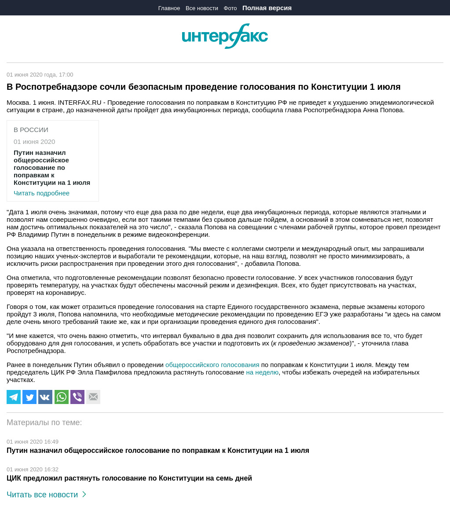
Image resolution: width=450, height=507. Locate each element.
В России (31, 129)
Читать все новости (46, 494)
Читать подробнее (53, 173)
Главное (169, 8)
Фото (230, 8)
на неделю (262, 372)
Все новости (202, 8)
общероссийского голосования (212, 364)
